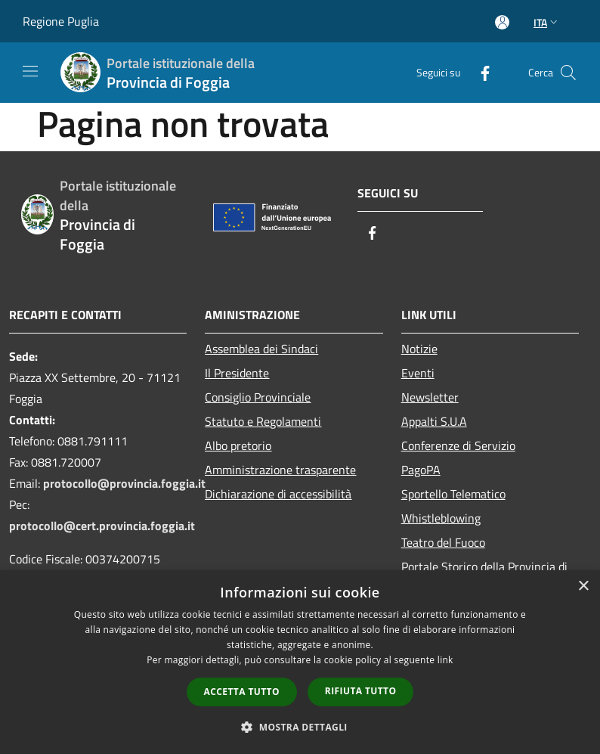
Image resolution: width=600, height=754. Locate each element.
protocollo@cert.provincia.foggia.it (102, 526)
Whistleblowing (441, 518)
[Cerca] (568, 73)
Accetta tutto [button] (242, 691)
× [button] (583, 586)
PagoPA (421, 470)
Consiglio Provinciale (258, 397)
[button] (300, 727)
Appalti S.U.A (434, 421)
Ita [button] (547, 22)
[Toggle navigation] (30, 71)
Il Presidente (237, 373)
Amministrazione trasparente (280, 470)
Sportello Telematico (453, 494)
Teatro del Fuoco (443, 542)
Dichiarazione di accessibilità (278, 494)
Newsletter (430, 397)
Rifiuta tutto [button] (361, 690)
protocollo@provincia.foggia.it (124, 483)
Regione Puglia (61, 21)
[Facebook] (479, 72)
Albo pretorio (238, 445)
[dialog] (300, 662)
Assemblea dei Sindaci (261, 349)
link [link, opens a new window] (445, 659)
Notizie (419, 349)
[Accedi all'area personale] (502, 22)
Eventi (418, 373)
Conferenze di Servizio (458, 445)
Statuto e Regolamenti (263, 421)
